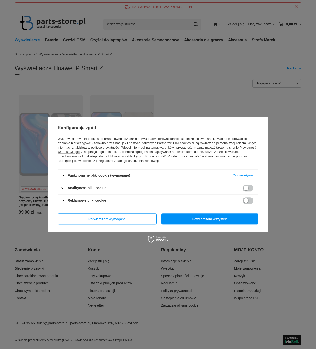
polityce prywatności (105, 147)
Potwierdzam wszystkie (210, 219)
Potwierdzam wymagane (107, 219)
